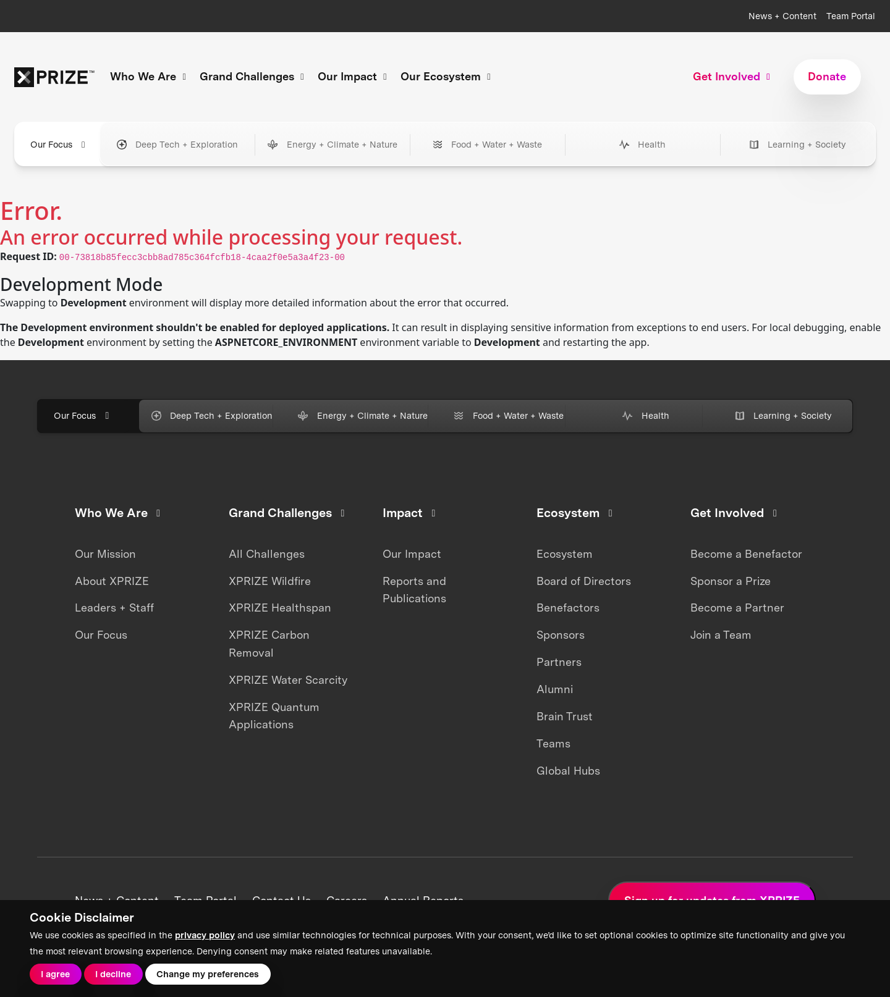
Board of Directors (583, 580)
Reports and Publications (414, 589)
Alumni (554, 689)
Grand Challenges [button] (254, 76)
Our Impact (412, 553)
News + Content (782, 16)
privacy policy (205, 935)
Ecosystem (564, 553)
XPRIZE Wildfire (270, 580)
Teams (553, 743)
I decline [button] (113, 974)
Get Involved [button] (733, 76)
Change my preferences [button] (207, 974)
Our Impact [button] (354, 76)
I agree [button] (55, 974)
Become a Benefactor (746, 553)
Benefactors (568, 607)
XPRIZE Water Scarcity (288, 679)
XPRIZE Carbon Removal (269, 643)
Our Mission (105, 553)
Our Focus (101, 634)
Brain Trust (564, 716)
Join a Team (721, 634)
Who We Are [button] (150, 76)
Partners (559, 661)
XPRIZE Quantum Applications (274, 715)
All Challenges (267, 553)
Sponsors (560, 634)
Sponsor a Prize (730, 580)
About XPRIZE (112, 580)
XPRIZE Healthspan (280, 607)
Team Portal (850, 16)
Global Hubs (568, 770)
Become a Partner (737, 607)
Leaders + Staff (114, 607)
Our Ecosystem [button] (447, 76)
